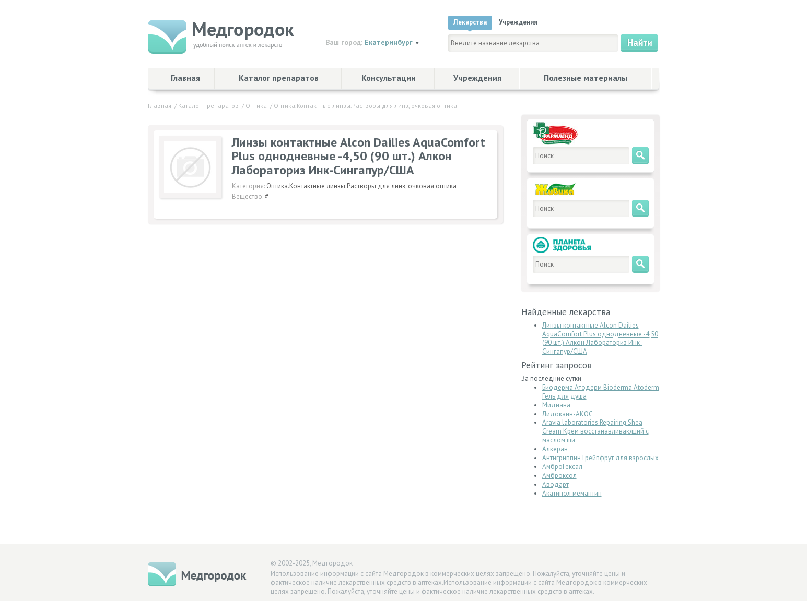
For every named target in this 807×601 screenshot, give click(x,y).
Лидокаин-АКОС (567, 414)
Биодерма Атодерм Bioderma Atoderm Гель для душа (600, 392)
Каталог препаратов (279, 78)
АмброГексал (562, 466)
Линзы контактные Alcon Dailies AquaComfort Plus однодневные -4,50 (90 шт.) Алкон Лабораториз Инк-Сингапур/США (600, 338)
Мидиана (556, 405)
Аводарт (555, 484)
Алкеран (555, 448)
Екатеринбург (389, 42)
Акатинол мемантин (572, 493)
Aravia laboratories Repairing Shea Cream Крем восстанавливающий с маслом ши (595, 431)
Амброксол (559, 475)
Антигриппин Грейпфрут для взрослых (600, 457)
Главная (185, 78)
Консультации (388, 78)
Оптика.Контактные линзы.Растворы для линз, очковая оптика (361, 186)
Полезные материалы (585, 78)
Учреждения (477, 78)
